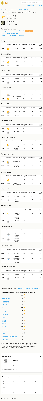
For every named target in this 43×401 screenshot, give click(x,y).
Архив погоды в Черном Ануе (9, 33)
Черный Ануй (24, 9)
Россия (14, 9)
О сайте (40, 5)
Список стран (30, 5)
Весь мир (8, 9)
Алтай (18, 9)
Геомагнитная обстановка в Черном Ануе (13, 35)
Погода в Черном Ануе (6, 343)
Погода (3, 9)
